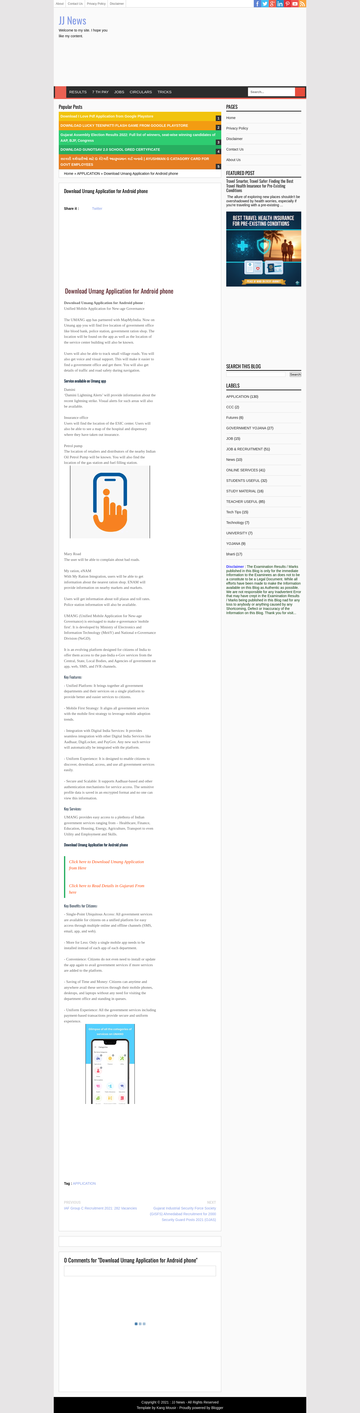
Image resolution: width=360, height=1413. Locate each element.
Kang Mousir (166, 1408)
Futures (232, 418)
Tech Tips (233, 512)
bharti (230, 554)
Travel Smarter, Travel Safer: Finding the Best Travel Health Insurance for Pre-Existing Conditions (259, 185)
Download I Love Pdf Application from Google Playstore (106, 116)
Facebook (257, 4)
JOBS (119, 92)
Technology (235, 523)
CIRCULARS (141, 92)
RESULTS (78, 92)
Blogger (217, 1408)
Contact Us (75, 4)
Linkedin (280, 4)
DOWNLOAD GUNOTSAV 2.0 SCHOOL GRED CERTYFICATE (110, 150)
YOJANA (233, 544)
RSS (302, 4)
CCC (230, 407)
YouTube (295, 4)
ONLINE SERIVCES (242, 470)
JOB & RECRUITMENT (244, 449)
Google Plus (272, 4)
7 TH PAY (100, 92)
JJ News (72, 20)
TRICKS (165, 92)
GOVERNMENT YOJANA (246, 428)
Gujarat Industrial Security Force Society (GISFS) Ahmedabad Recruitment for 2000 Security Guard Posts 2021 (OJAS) (183, 1214)
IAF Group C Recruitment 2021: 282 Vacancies (100, 1208)
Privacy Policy (96, 4)
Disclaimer (117, 4)
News (230, 460)
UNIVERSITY (236, 533)
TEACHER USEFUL (242, 502)
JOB (229, 439)
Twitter (265, 4)
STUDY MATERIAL (241, 491)
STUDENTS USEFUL (243, 481)
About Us (233, 160)
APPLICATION (84, 1183)
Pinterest (287, 4)
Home (60, 92)
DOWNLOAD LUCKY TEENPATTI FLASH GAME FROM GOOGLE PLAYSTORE (124, 126)
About (60, 4)
